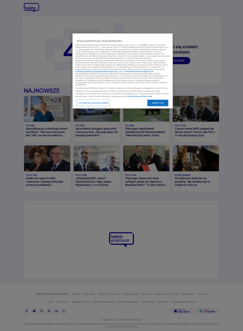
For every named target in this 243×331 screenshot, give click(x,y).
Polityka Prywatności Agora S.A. (138, 71)
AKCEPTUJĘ (157, 103)
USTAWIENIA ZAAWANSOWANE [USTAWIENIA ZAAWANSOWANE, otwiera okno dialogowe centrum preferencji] (93, 103)
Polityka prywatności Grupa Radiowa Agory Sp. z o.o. (99, 71)
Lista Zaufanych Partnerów (139, 96)
